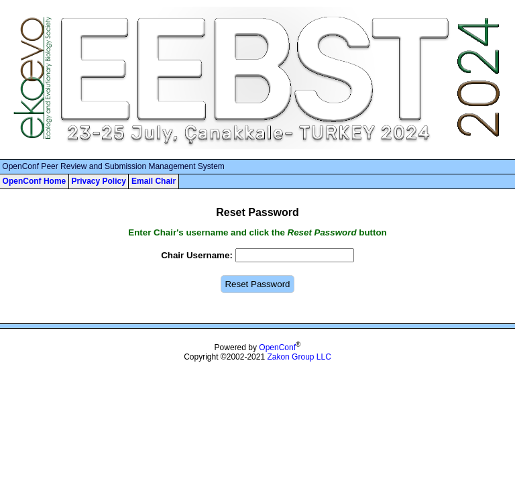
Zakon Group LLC (299, 357)
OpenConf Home (34, 181)
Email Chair (153, 181)
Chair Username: (197, 255)
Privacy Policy (98, 181)
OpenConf (277, 347)
